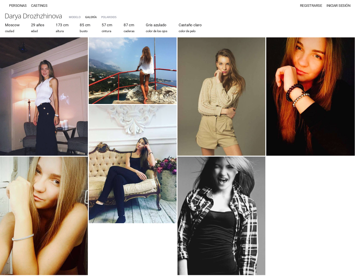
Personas (17, 5)
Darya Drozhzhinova (33, 15)
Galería (91, 17)
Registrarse (311, 5)
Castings (39, 5)
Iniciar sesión (338, 5)
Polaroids (109, 17)
